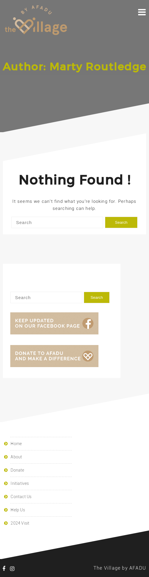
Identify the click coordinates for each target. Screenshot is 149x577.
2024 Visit (20, 523)
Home (16, 443)
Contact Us (21, 496)
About (16, 457)
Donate (17, 470)
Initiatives (20, 483)
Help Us (18, 510)
